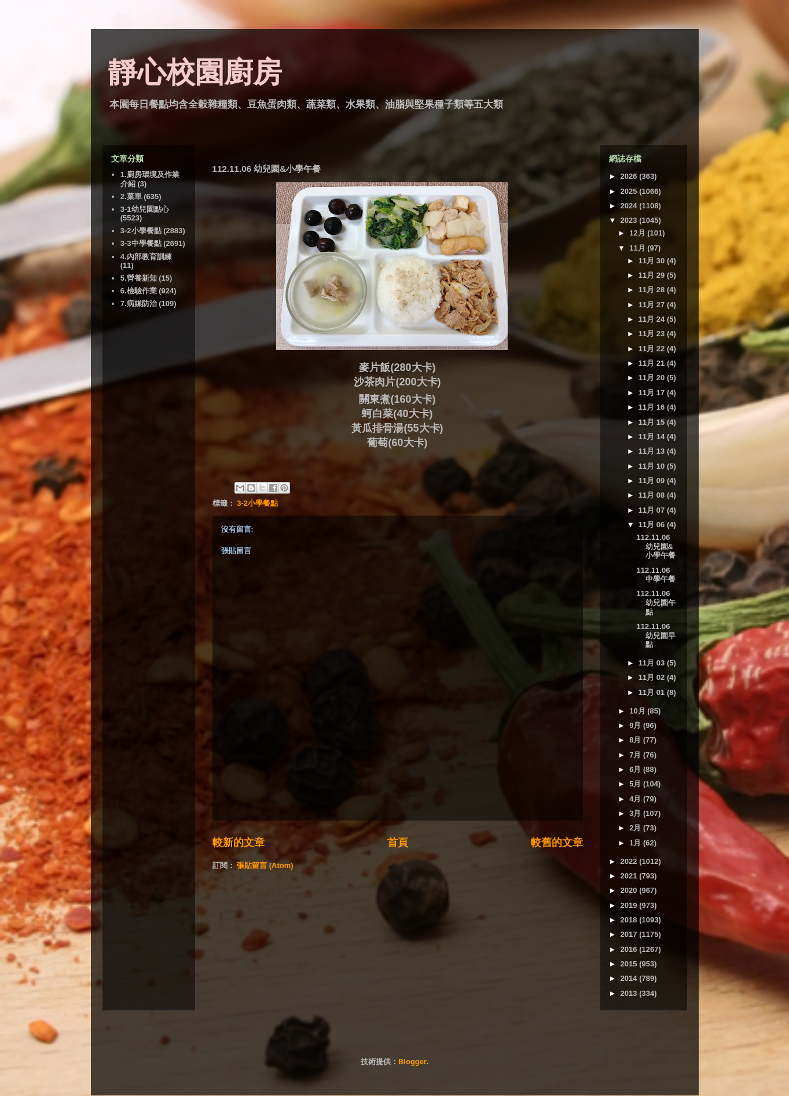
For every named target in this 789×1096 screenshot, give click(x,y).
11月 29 (652, 275)
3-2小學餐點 (257, 503)
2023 (630, 220)
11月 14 (652, 436)
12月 (638, 233)
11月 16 (652, 407)
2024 (630, 205)
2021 (630, 875)
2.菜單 (131, 196)
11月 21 (652, 363)
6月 (636, 769)
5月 (636, 783)
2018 (630, 919)
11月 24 (652, 319)
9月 (636, 725)
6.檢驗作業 (138, 290)
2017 (630, 934)
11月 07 (652, 510)
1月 (636, 842)
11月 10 (652, 466)
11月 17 (652, 392)
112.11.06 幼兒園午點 (656, 602)
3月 (636, 813)
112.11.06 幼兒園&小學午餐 (656, 546)
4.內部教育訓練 (146, 256)
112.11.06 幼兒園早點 (656, 635)
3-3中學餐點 (141, 243)
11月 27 (652, 304)
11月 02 (652, 677)
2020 (630, 890)
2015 (630, 963)
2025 (630, 191)
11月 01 (652, 692)
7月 (636, 755)
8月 (636, 739)
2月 (636, 827)
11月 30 (652, 260)
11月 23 (652, 333)
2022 (630, 861)
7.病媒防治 (138, 303)
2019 (630, 905)
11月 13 (652, 451)
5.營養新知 (138, 278)
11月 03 (652, 663)
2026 (630, 176)
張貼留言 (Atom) (265, 865)
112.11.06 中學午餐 (656, 575)
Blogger (412, 1061)
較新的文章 (238, 842)
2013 (630, 993)
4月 (636, 799)
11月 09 (652, 480)
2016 (630, 949)
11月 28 (652, 289)
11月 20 (652, 377)
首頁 (397, 842)
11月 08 (652, 495)
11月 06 (652, 524)
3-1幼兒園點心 (144, 209)
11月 (638, 248)
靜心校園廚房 (195, 72)
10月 (638, 711)
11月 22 (652, 348)
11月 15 (652, 422)
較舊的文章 (557, 842)
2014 (630, 978)
